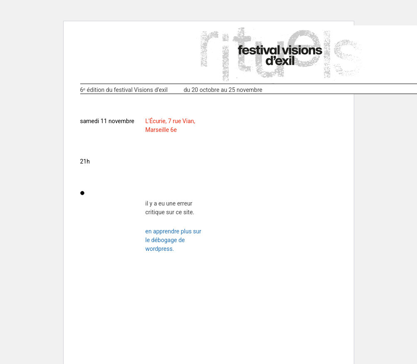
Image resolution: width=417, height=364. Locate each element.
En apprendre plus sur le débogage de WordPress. (174, 240)
